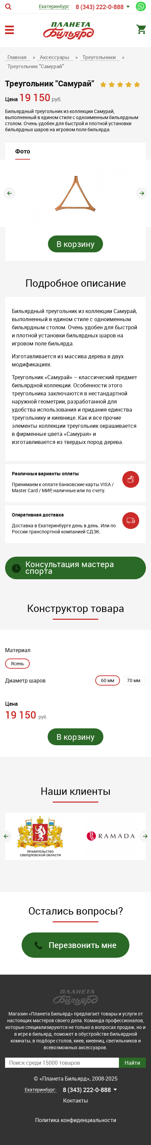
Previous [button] (9, 193)
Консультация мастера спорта (63, 568)
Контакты (75, 1100)
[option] (75, 193)
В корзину (75, 244)
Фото (22, 151)
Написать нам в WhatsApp (141, 6)
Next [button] (142, 193)
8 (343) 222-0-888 (100, 7)
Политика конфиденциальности (75, 1120)
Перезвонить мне (75, 945)
